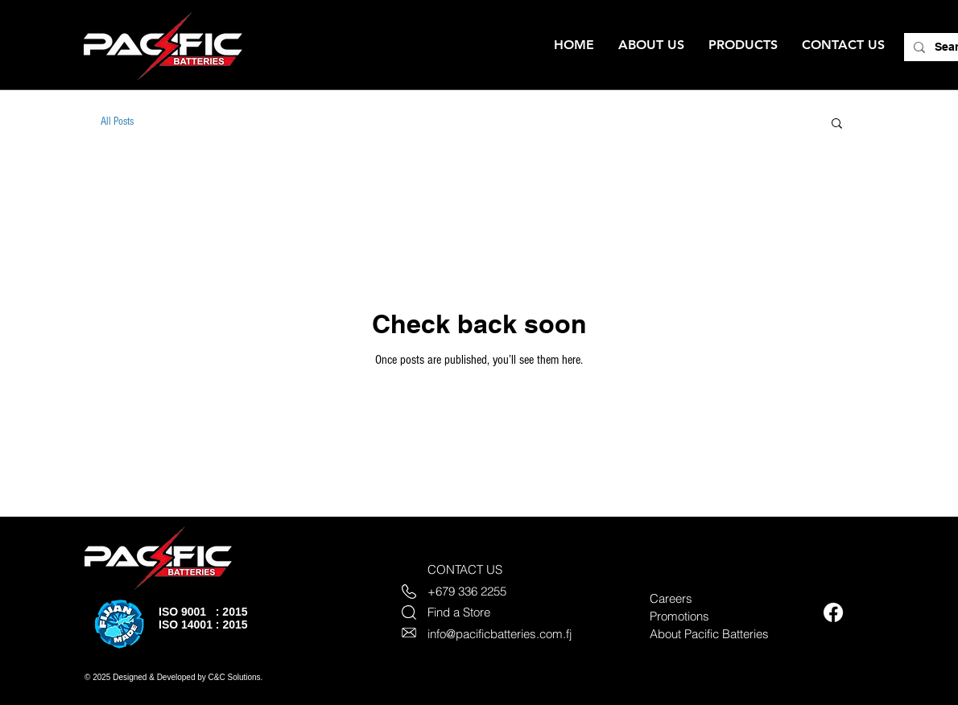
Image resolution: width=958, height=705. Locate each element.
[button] (836, 124)
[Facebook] (833, 612)
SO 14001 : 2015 (205, 624)
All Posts (117, 121)
